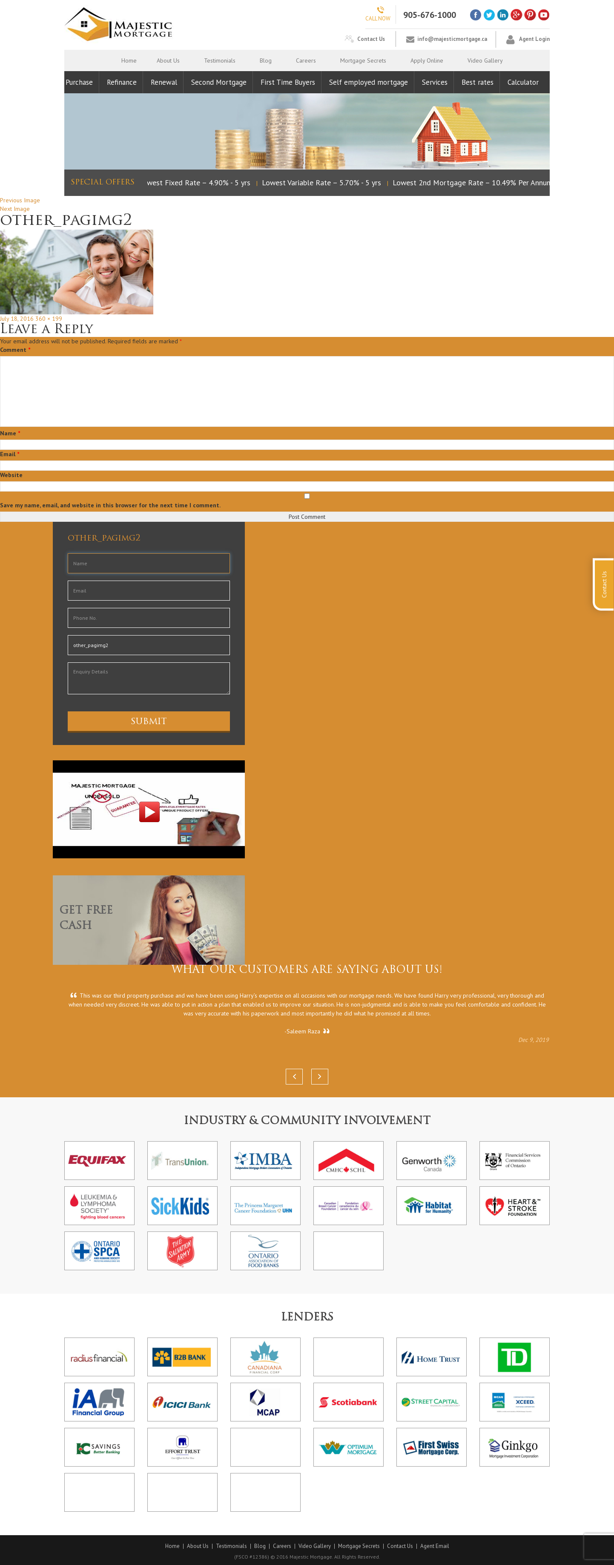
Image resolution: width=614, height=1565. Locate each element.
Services (435, 82)
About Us (168, 60)
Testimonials (219, 60)
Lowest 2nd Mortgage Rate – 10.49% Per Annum (475, 182)
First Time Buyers (288, 82)
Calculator (523, 82)
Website (11, 475)
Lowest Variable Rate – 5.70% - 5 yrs (323, 182)
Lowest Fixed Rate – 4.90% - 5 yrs (196, 182)
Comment (15, 350)
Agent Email (434, 1546)
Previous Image (20, 200)
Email (9, 454)
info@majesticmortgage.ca (452, 39)
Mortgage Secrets (363, 60)
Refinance (122, 82)
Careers (306, 60)
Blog (266, 60)
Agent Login (534, 39)
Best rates (477, 82)
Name (10, 433)
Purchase (79, 82)
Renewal (164, 82)
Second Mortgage (219, 82)
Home (129, 60)
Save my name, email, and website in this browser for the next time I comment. (110, 505)
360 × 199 (48, 318)
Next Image (15, 209)
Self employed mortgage (368, 82)
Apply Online (426, 60)
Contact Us (371, 39)
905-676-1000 (429, 14)
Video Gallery (485, 60)
